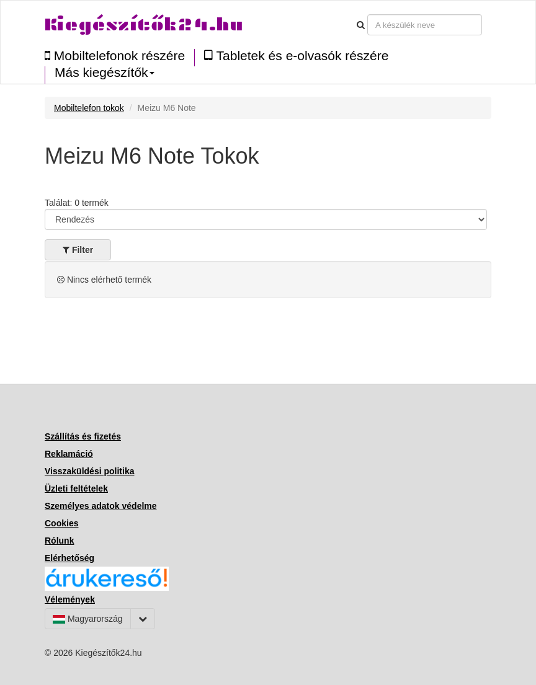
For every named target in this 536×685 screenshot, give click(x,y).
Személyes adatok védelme (101, 506)
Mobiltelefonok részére (115, 55)
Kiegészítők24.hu (144, 24)
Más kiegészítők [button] (104, 72)
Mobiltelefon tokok (89, 108)
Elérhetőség (69, 558)
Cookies (61, 523)
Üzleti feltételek (76, 488)
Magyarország (88, 619)
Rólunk (59, 541)
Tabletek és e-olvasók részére (296, 55)
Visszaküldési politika (89, 471)
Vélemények (70, 599)
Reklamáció (69, 454)
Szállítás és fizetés (83, 436)
